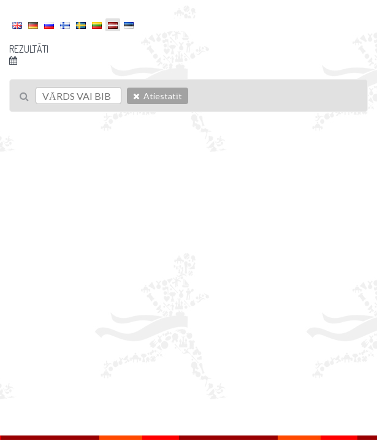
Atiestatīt (157, 96)
